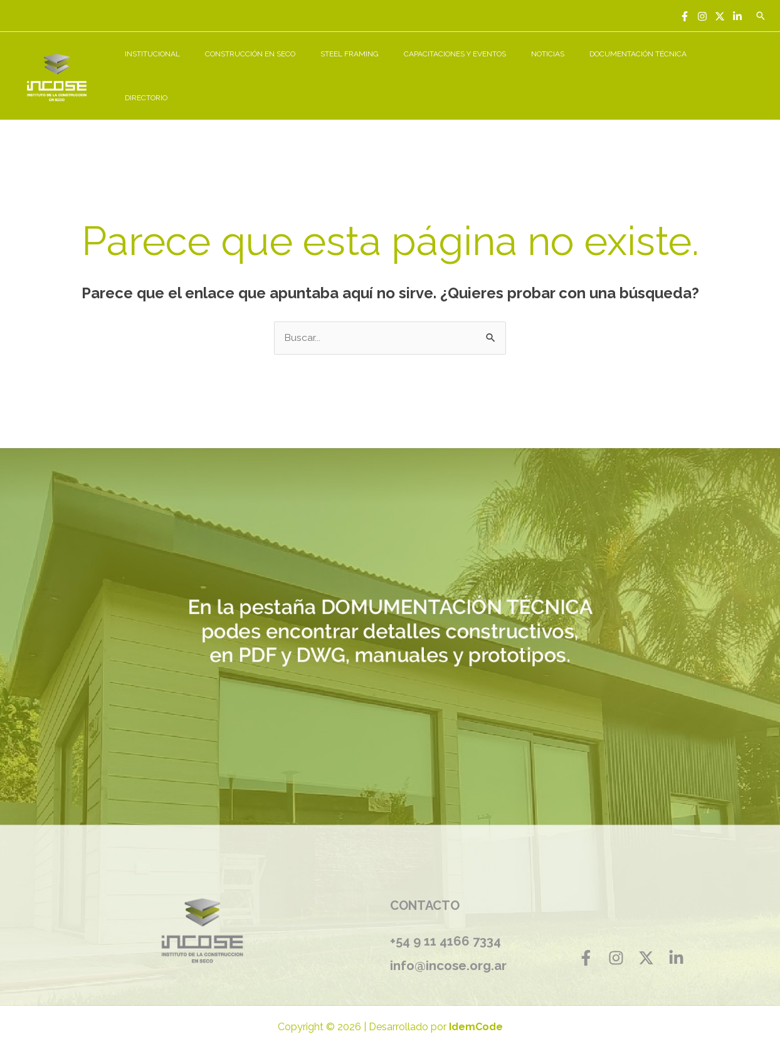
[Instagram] (702, 16)
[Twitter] (720, 16)
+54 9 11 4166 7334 (445, 928)
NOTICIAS (572, 69)
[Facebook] (685, 16)
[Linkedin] (737, 16)
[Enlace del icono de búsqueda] (760, 15)
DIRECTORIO (737, 69)
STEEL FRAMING (394, 69)
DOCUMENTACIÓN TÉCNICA (652, 69)
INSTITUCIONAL (217, 69)
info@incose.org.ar (452, 951)
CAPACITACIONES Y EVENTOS (489, 69)
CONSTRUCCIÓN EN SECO (305, 69)
